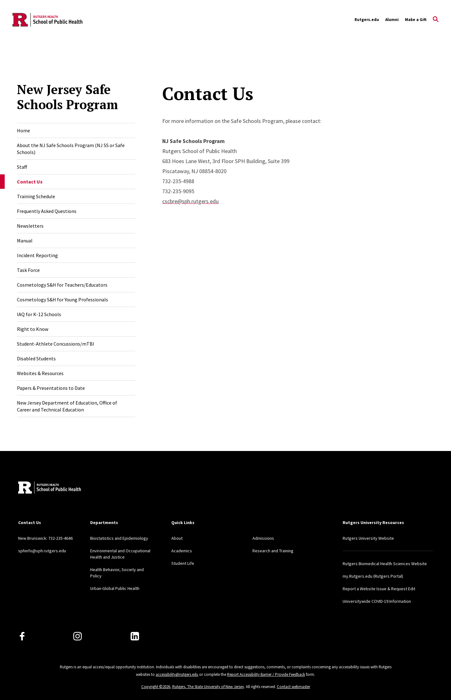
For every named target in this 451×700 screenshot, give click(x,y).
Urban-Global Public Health (114, 588)
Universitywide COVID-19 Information (377, 601)
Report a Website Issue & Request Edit (379, 588)
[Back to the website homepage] (47, 19)
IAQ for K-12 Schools (39, 314)
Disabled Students (36, 358)
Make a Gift (416, 19)
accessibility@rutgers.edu (177, 674)
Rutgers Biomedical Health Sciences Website (385, 563)
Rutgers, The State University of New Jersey (208, 686)
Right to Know (32, 329)
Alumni (392, 19)
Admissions (263, 538)
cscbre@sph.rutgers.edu (190, 201)
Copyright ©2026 (155, 686)
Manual (25, 240)
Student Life (182, 563)
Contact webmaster (293, 686)
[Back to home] (49, 488)
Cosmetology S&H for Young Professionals (62, 299)
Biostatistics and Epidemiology (119, 538)
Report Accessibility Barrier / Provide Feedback (266, 674)
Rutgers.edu (367, 19)
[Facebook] (22, 636)
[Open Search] (435, 20)
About (177, 538)
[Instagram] (77, 636)
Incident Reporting (37, 255)
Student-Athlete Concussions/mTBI (55, 344)
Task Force (28, 270)
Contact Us (30, 181)
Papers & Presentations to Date (51, 388)
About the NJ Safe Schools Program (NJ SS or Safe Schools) (71, 148)
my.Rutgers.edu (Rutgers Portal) (373, 576)
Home (23, 130)
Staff (22, 167)
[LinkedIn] (135, 636)
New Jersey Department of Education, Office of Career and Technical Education (67, 406)
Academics (181, 551)
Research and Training (272, 551)
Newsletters (30, 226)
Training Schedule (36, 196)
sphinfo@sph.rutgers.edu (42, 551)
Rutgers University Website (368, 538)
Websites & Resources (40, 373)
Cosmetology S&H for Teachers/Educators (62, 285)
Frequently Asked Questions (46, 211)
